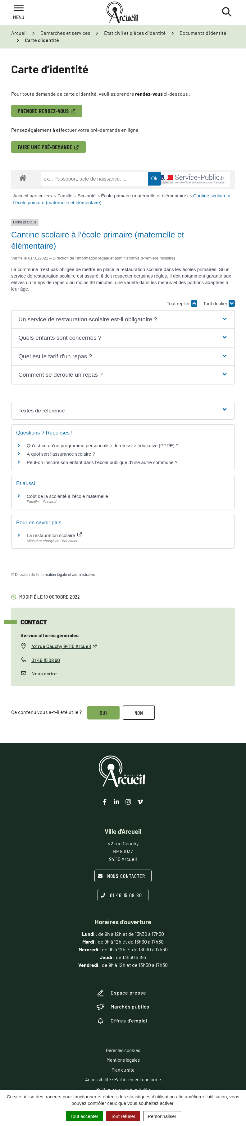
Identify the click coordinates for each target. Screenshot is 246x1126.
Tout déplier (219, 303)
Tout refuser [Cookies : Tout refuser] (123, 1116)
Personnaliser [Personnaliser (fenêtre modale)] (162, 1116)
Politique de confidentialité (123, 1089)
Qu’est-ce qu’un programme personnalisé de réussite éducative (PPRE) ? (103, 445)
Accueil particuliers (33, 195)
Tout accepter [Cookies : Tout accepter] (84, 1116)
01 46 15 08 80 (121, 895)
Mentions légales (123, 1060)
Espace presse (121, 993)
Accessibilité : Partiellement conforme (123, 1079)
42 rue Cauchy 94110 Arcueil (64, 646)
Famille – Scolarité (77, 195)
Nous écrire (44, 673)
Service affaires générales (49, 635)
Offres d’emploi (122, 1021)
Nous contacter (121, 875)
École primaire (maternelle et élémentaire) (145, 195)
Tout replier (182, 303)
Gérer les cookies (123, 1050)
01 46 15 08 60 (45, 660)
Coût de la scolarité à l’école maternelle (67, 496)
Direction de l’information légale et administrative (55, 574)
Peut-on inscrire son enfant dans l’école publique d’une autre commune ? (102, 462)
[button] (123, 319)
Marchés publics (123, 1007)
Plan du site (123, 1070)
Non (139, 712)
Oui (103, 712)
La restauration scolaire (54, 535)
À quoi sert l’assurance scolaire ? (61, 454)
